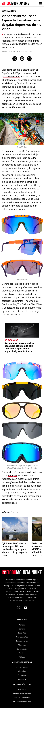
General (22, 629)
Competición (22, 649)
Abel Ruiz (8, 52)
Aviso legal (22, 689)
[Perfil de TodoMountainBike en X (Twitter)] (18, 607)
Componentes (22, 637)
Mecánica (22, 645)
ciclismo (20, 294)
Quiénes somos (22, 667)
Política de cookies (22, 697)
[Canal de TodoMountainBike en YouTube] (25, 607)
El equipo (22, 671)
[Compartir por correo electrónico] (22, 58)
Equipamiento (22, 641)
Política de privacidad (22, 693)
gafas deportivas (11, 76)
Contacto (22, 679)
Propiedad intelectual (22, 701)
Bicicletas (22, 633)
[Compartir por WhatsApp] (29, 58)
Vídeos (22, 657)
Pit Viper (12, 475)
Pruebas (22, 653)
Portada (22, 625)
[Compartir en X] (14, 58)
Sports (8, 69)
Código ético (22, 675)
